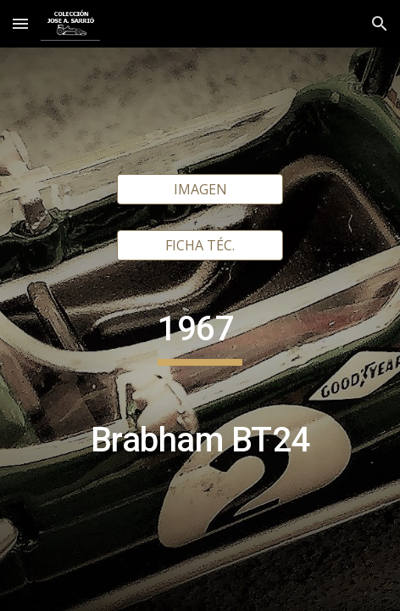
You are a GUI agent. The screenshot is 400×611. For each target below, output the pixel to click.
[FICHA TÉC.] (200, 245)
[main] (200, 393)
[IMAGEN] (200, 189)
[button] (20, 23)
